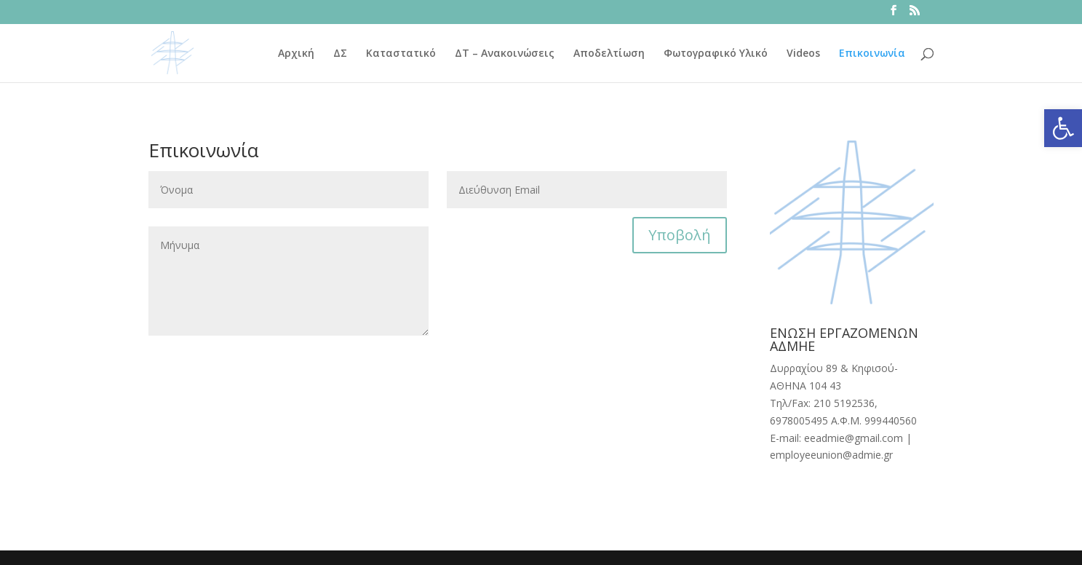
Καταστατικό (401, 54)
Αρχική (296, 54)
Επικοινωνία (872, 54)
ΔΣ (340, 54)
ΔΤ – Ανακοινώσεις (504, 54)
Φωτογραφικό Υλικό (716, 54)
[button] (1063, 128)
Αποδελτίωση (609, 54)
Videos (803, 54)
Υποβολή (679, 235)
